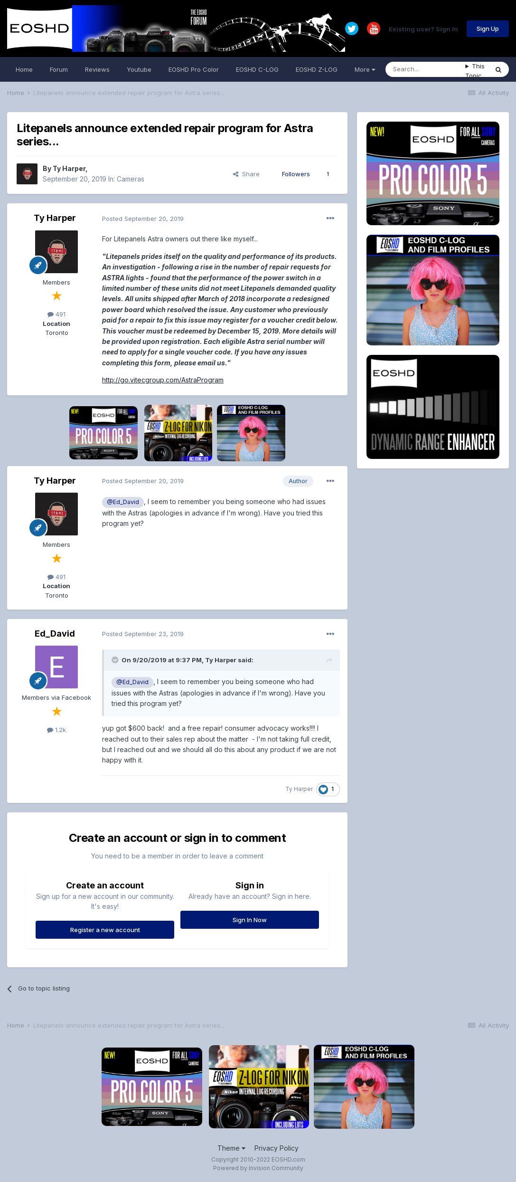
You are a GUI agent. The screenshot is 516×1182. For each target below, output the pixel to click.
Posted (143, 218)
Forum (59, 69)
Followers (296, 174)
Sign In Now (250, 920)
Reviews (97, 69)
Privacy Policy (276, 1148)
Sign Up (488, 28)
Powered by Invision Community (258, 1168)
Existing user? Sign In (423, 28)
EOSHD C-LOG (257, 69)
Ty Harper (69, 168)
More (365, 69)
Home (24, 69)
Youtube (139, 69)
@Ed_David (123, 501)
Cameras (130, 179)
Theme (231, 1148)
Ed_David (55, 634)
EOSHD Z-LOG (317, 69)
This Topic (475, 70)
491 (56, 314)
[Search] (425, 69)
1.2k (56, 730)
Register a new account (105, 930)
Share (246, 174)
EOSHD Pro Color (194, 69)
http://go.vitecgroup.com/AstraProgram (163, 380)
